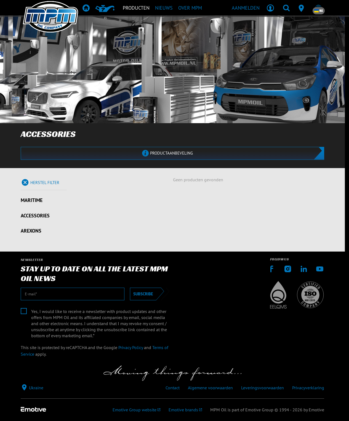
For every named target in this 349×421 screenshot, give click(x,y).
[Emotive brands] (185, 409)
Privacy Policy (130, 347)
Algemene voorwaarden (210, 387)
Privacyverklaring (308, 387)
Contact (173, 387)
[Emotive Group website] (136, 409)
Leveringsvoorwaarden (262, 387)
